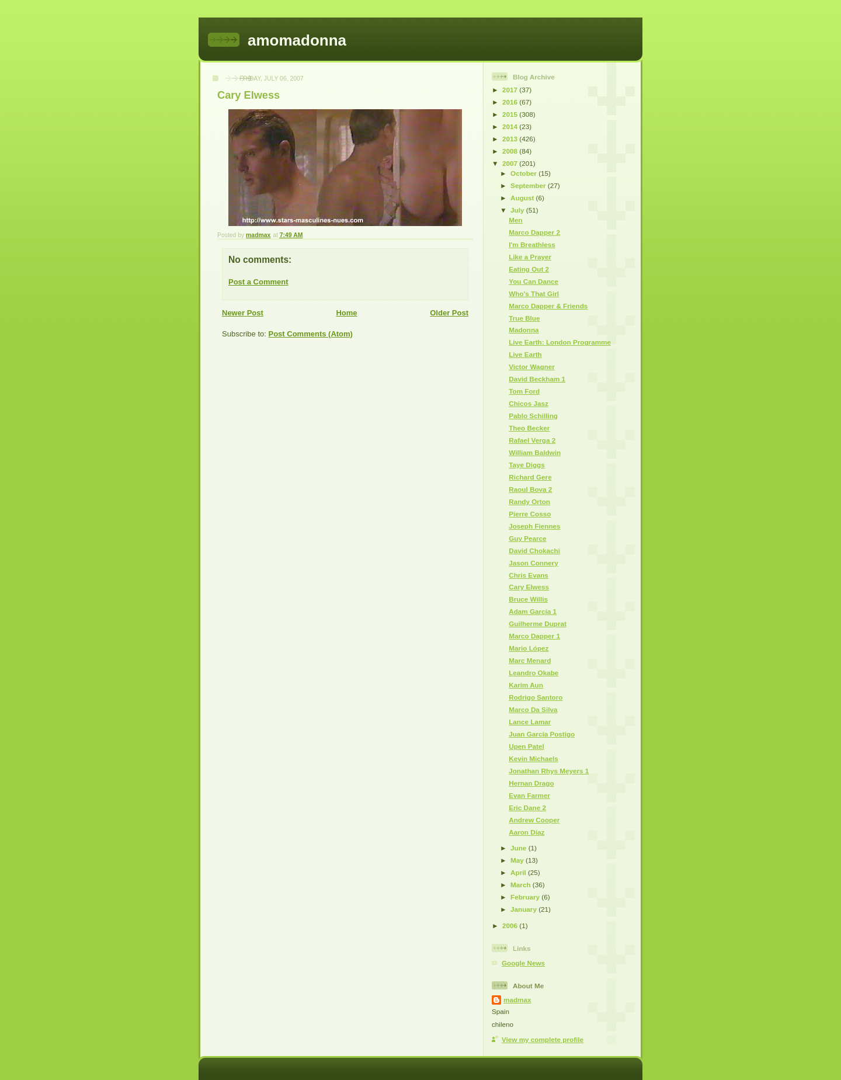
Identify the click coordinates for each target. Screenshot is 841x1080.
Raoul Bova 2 (530, 489)
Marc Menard (530, 660)
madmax (517, 999)
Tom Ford (524, 391)
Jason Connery (533, 563)
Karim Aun (526, 685)
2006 (510, 925)
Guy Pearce (527, 538)
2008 (510, 151)
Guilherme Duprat (538, 623)
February (525, 897)
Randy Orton (529, 501)
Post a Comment (258, 281)
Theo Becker (529, 428)
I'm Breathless (532, 244)
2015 (510, 114)
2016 (510, 102)
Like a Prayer (530, 257)
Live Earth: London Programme (560, 342)
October (524, 173)
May (518, 860)
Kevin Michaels (533, 758)
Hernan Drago (531, 783)
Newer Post (242, 312)
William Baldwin (535, 452)
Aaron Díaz (526, 832)
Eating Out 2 (529, 269)
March (521, 884)
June (519, 848)
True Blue (524, 318)
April (519, 872)
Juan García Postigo (542, 734)
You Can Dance (533, 281)
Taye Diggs (526, 464)
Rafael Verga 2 (532, 440)
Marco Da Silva (533, 709)
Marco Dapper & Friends (548, 306)
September (529, 185)
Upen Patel (526, 746)
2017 (510, 89)
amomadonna (297, 40)
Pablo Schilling (533, 415)
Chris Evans (528, 575)
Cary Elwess (529, 587)
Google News (523, 963)
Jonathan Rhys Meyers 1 (549, 771)
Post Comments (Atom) (311, 333)
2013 (510, 139)
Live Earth (525, 354)
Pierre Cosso (530, 514)
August (523, 198)
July (518, 210)
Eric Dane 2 (527, 807)
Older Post (449, 312)
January (524, 909)
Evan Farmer (529, 795)
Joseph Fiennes (534, 526)
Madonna (523, 330)
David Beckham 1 (537, 379)
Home (346, 312)
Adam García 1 (533, 611)
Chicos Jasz (528, 403)
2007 (510, 163)
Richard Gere (530, 477)
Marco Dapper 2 (534, 232)
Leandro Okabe (533, 672)
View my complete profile (542, 1039)
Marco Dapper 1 (534, 636)
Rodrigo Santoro (535, 697)
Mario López (528, 648)
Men (515, 220)
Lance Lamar (530, 721)
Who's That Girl (534, 293)
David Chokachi (534, 550)
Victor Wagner (532, 366)
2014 (510, 126)
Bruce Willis (528, 599)
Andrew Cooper (534, 820)
